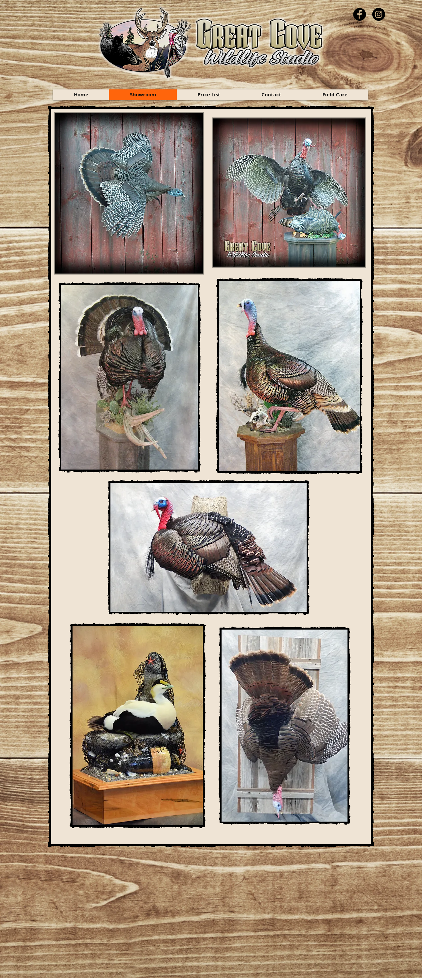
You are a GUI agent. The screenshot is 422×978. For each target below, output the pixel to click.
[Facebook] (359, 14)
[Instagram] (378, 14)
